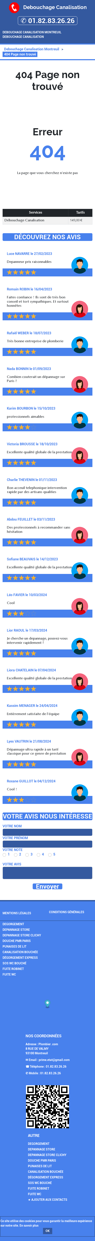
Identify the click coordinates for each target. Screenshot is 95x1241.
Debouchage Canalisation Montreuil (32, 32)
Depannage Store (16, 929)
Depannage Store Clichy (22, 935)
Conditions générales (66, 912)
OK (48, 1231)
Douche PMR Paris (17, 941)
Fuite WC (9, 974)
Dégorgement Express (20, 957)
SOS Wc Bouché (14, 963)
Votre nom (12, 826)
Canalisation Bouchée (20, 952)
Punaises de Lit (14, 946)
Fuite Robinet (13, 969)
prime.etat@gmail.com (54, 1060)
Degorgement (13, 924)
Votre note (13, 850)
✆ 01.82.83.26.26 (48, 21)
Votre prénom (15, 838)
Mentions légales (17, 913)
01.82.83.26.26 (56, 1066)
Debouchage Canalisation (23, 37)
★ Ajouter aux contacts (47, 1199)
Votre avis (12, 864)
